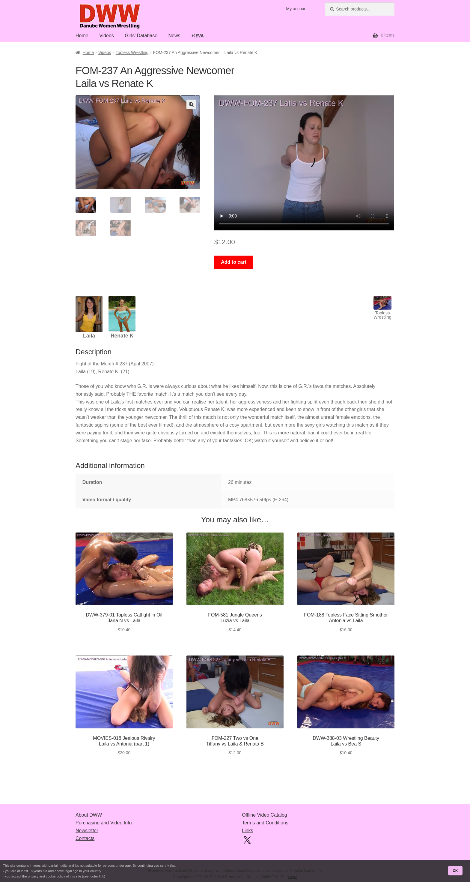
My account (297, 8)
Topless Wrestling (132, 52)
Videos (106, 35)
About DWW (89, 815)
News (174, 35)
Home (82, 35)
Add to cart (233, 262)
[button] (191, 104)
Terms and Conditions (265, 822)
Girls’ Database (141, 35)
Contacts (85, 838)
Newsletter (87, 830)
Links (247, 830)
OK (455, 870)
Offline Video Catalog (264, 815)
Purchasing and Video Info (104, 822)
